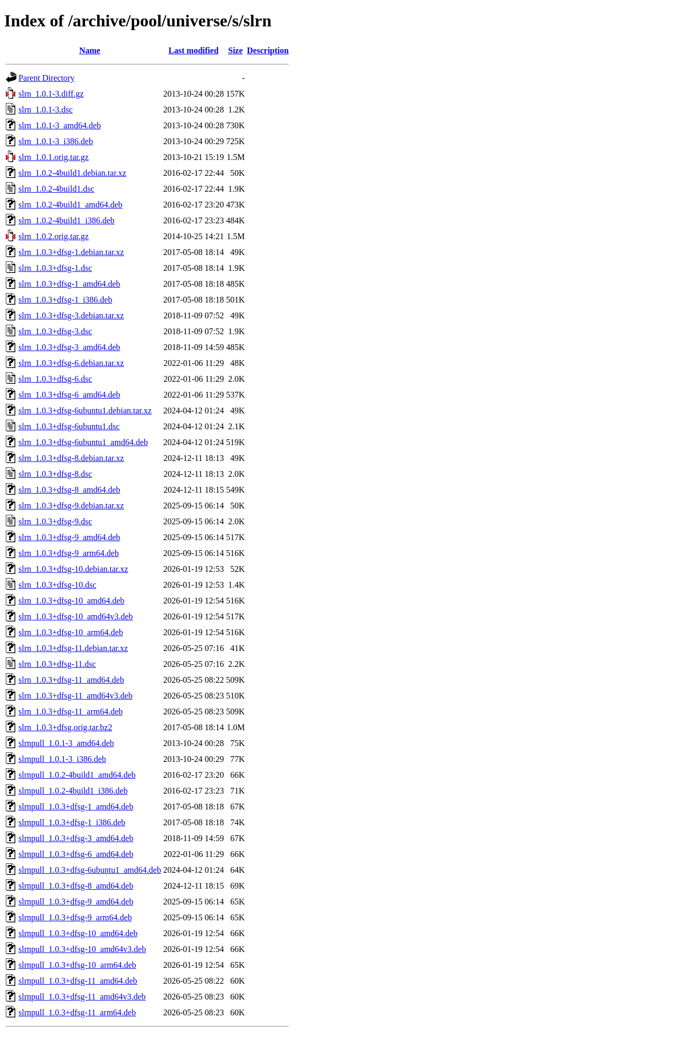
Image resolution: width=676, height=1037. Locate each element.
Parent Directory (46, 77)
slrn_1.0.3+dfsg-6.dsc (55, 378)
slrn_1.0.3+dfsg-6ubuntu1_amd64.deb (83, 442)
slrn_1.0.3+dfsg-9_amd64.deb (69, 537)
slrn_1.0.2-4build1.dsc (56, 188)
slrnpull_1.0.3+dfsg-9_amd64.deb (75, 901)
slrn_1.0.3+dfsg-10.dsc (57, 584)
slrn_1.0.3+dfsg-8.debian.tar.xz (71, 458)
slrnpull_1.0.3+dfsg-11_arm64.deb (77, 1012)
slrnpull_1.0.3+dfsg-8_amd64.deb (75, 885)
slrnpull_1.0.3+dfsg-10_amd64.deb (77, 933)
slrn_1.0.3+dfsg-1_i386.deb (65, 299)
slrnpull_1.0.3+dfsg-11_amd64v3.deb (82, 996)
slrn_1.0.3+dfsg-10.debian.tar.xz (73, 568)
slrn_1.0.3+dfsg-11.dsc (57, 663)
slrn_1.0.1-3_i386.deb (55, 141)
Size (235, 50)
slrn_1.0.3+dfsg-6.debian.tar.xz (71, 363)
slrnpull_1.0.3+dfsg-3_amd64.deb (75, 838)
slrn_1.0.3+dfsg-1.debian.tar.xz (71, 252)
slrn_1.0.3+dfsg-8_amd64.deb (69, 489)
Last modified (193, 50)
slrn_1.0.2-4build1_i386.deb (66, 220)
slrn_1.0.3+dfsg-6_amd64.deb (69, 394)
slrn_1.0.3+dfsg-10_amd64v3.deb (75, 616)
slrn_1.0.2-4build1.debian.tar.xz (72, 172)
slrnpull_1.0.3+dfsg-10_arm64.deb (77, 964)
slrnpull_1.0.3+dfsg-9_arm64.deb (75, 917)
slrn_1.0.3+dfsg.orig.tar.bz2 (65, 727)
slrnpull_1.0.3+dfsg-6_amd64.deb (75, 854)
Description (268, 50)
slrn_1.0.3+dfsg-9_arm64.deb (68, 553)
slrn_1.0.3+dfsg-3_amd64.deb (69, 347)
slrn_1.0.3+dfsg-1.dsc (55, 267)
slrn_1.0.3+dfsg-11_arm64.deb (70, 711)
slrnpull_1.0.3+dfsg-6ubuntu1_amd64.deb (89, 869)
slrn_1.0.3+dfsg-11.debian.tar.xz (73, 648)
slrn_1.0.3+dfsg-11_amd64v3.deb (75, 695)
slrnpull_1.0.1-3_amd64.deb (66, 743)
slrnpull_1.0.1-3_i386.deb (62, 759)
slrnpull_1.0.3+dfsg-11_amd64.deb (77, 980)
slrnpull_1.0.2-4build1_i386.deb (73, 790)
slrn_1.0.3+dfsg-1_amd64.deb (69, 283)
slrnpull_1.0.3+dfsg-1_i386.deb (71, 822)
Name (89, 50)
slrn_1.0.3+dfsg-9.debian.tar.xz (71, 505)
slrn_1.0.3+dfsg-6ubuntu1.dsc (69, 426)
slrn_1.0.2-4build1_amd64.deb (70, 204)
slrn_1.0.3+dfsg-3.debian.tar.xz (71, 315)
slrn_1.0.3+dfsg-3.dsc (55, 331)
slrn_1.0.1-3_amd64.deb (59, 125)
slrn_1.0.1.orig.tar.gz (53, 157)
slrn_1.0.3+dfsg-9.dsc (55, 521)
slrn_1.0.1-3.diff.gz (50, 93)
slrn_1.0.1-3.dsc (45, 109)
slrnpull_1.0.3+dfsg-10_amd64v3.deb (82, 949)
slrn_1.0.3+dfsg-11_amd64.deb (71, 679)
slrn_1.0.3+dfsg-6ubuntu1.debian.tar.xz (85, 410)
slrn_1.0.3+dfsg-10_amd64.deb (71, 600)
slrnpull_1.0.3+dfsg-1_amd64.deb (75, 806)
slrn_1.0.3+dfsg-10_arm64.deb (70, 632)
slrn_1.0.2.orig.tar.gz (53, 236)
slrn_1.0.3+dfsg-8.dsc (55, 473)
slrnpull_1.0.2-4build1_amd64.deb (77, 774)
